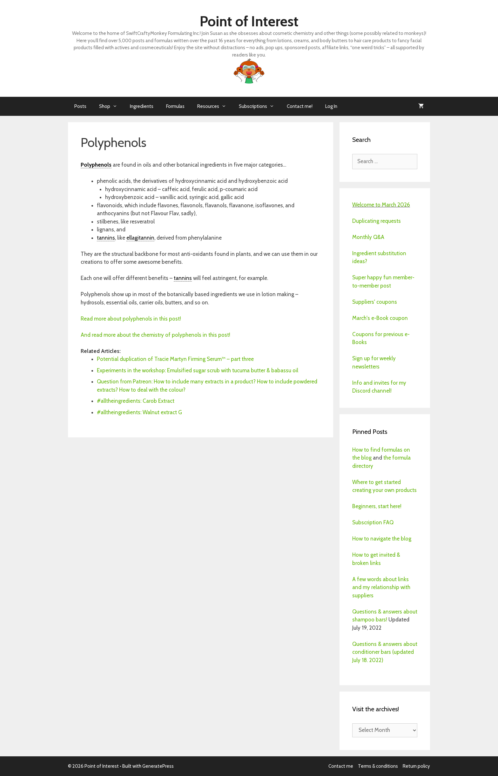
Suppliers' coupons (374, 302)
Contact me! (300, 106)
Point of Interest (249, 21)
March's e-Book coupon (380, 318)
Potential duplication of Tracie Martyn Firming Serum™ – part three (175, 359)
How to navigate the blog (381, 538)
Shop (111, 106)
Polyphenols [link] (96, 165)
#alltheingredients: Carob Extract (135, 401)
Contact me (340, 766)
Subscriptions (259, 106)
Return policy (416, 766)
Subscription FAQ (373, 522)
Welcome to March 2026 (381, 205)
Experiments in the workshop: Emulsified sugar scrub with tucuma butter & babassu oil (198, 370)
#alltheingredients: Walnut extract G (139, 412)
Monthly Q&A (368, 237)
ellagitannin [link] (140, 238)
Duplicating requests (376, 221)
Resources (214, 106)
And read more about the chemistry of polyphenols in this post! (156, 335)
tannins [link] (183, 278)
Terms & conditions (378, 766)
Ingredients (141, 106)
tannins (106, 238)
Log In (331, 106)
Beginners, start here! (376, 506)
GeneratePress (158, 766)
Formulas (175, 106)
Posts (80, 106)
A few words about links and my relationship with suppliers (381, 587)
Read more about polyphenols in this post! (131, 318)
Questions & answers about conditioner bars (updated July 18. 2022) (384, 652)
